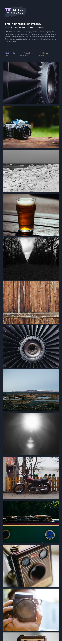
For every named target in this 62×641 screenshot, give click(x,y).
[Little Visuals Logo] (31, 12)
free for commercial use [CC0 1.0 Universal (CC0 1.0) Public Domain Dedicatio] (35, 27)
